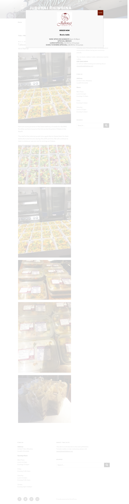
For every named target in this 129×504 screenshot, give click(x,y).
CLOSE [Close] (100, 12)
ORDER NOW (64, 30)
